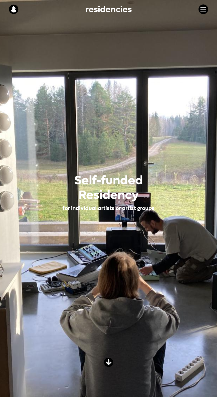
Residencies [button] (108, 9)
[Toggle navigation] (203, 9)
